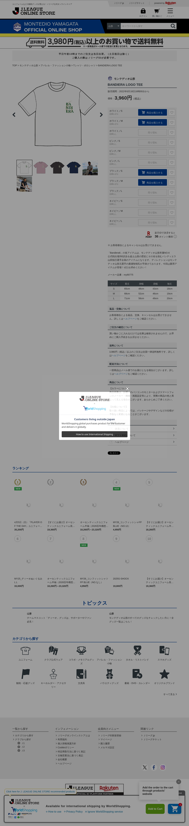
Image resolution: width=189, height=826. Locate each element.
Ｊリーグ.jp (119, 3)
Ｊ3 (23, 750)
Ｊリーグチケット (137, 3)
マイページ (106, 739)
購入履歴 (105, 743)
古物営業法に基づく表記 (70, 755)
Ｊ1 (23, 743)
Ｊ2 (23, 746)
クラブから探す (23, 739)
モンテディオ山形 (29, 65)
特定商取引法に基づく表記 (71, 751)
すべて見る (169, 694)
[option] (57, 115)
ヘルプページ (130, 318)
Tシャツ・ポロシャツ (84, 65)
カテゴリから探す (24, 735)
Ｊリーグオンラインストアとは (74, 735)
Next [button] (101, 114)
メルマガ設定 (107, 747)
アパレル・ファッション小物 (56, 65)
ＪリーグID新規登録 (111, 735)
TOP (14, 65)
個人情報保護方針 (67, 743)
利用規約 (62, 739)
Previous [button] (13, 114)
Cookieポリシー (66, 747)
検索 (173, 26)
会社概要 (62, 759)
